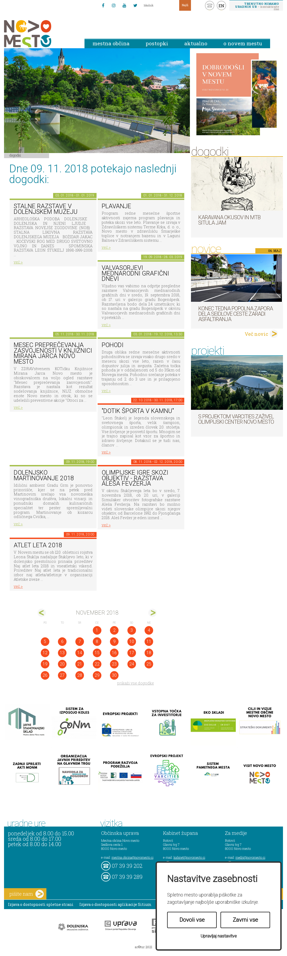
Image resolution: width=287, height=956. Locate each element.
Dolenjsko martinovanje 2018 (44, 475)
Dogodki (15, 155)
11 (148, 641)
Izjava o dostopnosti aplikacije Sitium (115, 904)
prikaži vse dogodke (135, 683)
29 (97, 675)
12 (45, 652)
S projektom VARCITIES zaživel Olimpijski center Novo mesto (236, 419)
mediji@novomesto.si (250, 857)
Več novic (256, 334)
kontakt (209, 5)
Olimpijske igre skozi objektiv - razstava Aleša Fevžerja (135, 478)
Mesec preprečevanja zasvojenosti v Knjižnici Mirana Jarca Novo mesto (53, 353)
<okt (42, 613)
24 (131, 664)
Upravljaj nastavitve (219, 936)
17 (131, 652)
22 (97, 664)
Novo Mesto (40, 33)
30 (114, 675)
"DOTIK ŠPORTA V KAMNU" (138, 411)
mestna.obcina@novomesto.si (132, 857)
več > (18, 262)
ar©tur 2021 (143, 947)
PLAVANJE (116, 206)
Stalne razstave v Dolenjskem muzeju (46, 209)
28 (79, 675)
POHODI (112, 345)
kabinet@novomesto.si (189, 857)
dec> (152, 613)
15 (97, 652)
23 (114, 664)
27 (62, 675)
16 (114, 652)
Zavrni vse (245, 920)
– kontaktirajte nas (257, 6)
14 (79, 652)
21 (79, 664)
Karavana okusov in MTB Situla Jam (229, 220)
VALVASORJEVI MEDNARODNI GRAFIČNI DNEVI (135, 273)
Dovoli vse (192, 920)
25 (148, 664)
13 (62, 652)
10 (131, 641)
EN (222, 5)
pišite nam (26, 894)
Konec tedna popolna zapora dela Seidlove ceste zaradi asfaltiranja (235, 313)
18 (148, 652)
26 (45, 675)
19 (45, 664)
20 (62, 664)
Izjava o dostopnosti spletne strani (40, 904)
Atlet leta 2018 (38, 545)
